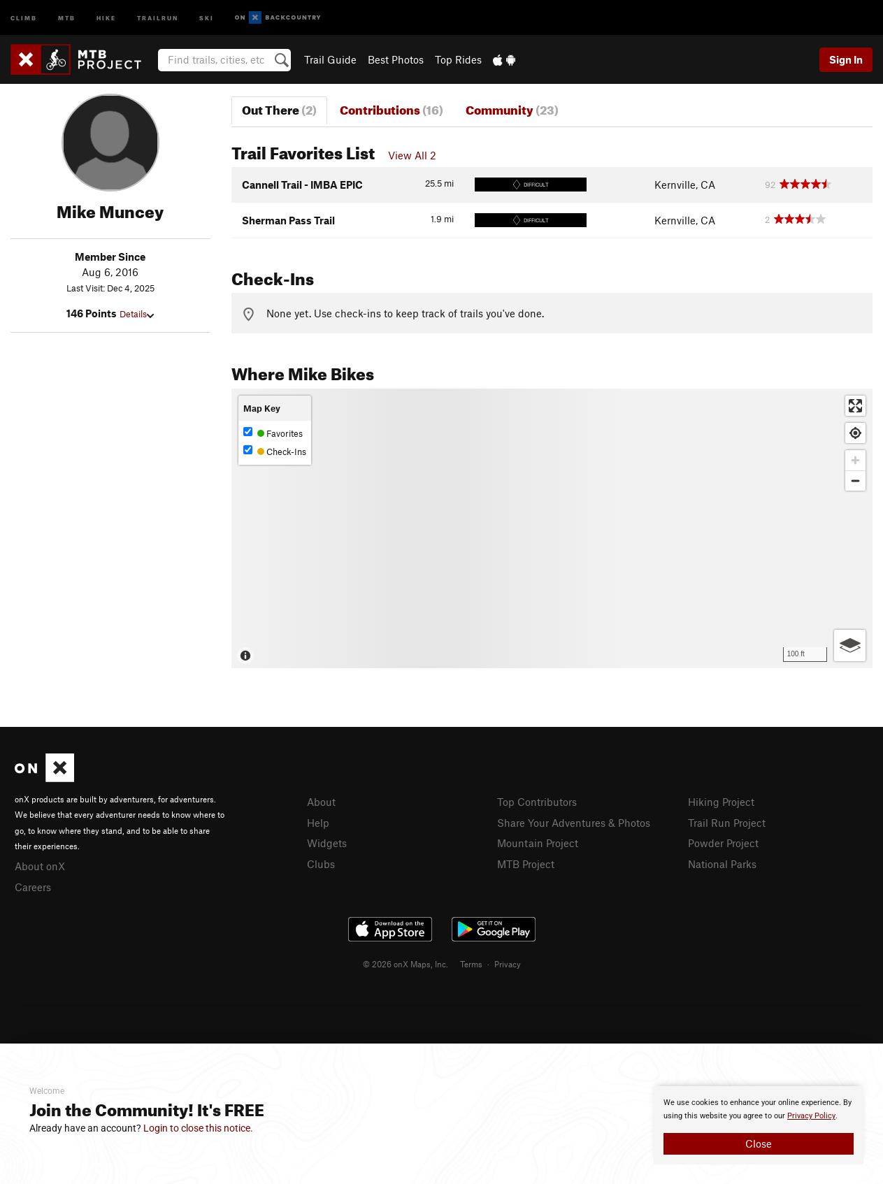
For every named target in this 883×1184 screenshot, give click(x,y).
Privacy (507, 964)
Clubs (321, 864)
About (321, 801)
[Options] (850, 645)
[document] (758, 1125)
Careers (33, 887)
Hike (106, 17)
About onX (40, 866)
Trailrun (157, 17)
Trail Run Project (727, 822)
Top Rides (458, 59)
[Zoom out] (855, 480)
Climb (23, 17)
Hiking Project (721, 801)
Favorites (273, 433)
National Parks (722, 864)
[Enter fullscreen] (855, 406)
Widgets (327, 843)
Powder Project (723, 843)
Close (758, 1143)
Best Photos (396, 59)
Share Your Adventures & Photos (573, 822)
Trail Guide (330, 59)
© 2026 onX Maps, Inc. (405, 964)
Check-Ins (274, 451)
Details (137, 313)
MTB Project (525, 864)
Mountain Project (537, 843)
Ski (206, 17)
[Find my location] (855, 433)
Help (318, 822)
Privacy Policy (811, 1115)
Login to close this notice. (198, 1128)
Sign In (846, 59)
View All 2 (412, 155)
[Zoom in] (855, 460)
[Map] (552, 528)
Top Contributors (537, 801)
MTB (67, 17)
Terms (471, 964)
